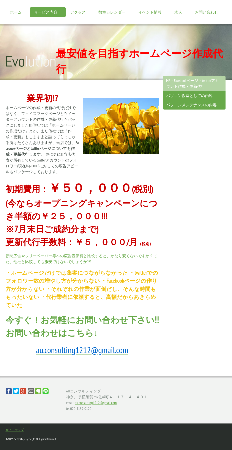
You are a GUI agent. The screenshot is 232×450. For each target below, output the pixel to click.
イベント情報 (150, 12)
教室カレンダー (112, 12)
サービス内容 (45, 12)
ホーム (16, 12)
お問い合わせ (206, 12)
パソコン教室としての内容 (189, 95)
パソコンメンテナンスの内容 (191, 104)
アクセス (78, 12)
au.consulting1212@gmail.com (96, 402)
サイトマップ (15, 430)
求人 (178, 12)
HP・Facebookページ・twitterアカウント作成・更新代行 (192, 83)
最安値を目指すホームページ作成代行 (139, 61)
